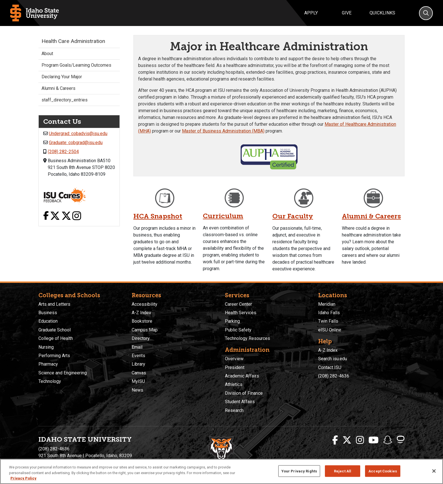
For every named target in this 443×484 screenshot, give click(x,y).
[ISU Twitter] (346, 440)
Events (138, 355)
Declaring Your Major (62, 76)
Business (47, 312)
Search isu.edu (332, 358)
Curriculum (223, 216)
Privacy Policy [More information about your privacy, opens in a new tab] (23, 478)
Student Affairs (240, 401)
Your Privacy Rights (299, 471)
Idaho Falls (329, 312)
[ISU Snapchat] (387, 440)
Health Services (240, 312)
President (234, 367)
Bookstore (142, 321)
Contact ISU (329, 367)
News (137, 390)
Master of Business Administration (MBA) (223, 131)
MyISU (138, 381)
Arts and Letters (54, 304)
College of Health (55, 338)
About (47, 53)
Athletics (233, 384)
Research (234, 410)
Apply (311, 13)
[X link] (55, 216)
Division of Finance (244, 393)
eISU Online (329, 330)
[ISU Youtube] (373, 440)
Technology (49, 381)
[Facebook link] (46, 216)
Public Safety (238, 330)
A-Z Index (141, 312)
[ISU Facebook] (335, 440)
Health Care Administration (73, 41)
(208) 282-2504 (63, 151)
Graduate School (54, 330)
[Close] (434, 471)
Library (138, 364)
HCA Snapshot (158, 216)
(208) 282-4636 (333, 376)
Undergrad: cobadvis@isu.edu (78, 133)
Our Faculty (292, 216)
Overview (234, 358)
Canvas (139, 373)
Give (346, 13)
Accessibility (144, 304)
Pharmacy (48, 364)
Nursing (46, 347)
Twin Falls (328, 321)
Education (48, 321)
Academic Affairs (242, 376)
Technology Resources (247, 338)
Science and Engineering (62, 373)
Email (137, 347)
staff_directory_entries (65, 100)
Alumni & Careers (371, 216)
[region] (221, 471)
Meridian (326, 304)
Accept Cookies (382, 471)
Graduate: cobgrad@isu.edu (76, 142)
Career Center (238, 304)
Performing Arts (54, 355)
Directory (141, 338)
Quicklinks (382, 13)
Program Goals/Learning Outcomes (76, 65)
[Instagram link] (76, 216)
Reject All (342, 471)
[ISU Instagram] (360, 440)
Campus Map (145, 330)
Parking (232, 321)
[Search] (426, 13)
